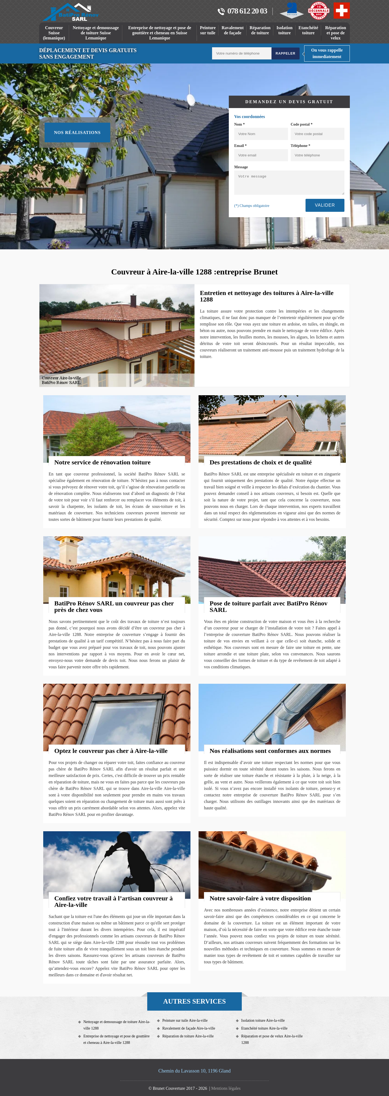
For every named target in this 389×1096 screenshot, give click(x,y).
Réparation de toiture (260, 30)
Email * (240, 146)
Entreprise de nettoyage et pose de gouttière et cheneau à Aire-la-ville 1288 (116, 1039)
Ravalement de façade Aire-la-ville (188, 1028)
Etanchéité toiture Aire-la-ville (264, 1028)
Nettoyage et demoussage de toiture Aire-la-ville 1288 (116, 1025)
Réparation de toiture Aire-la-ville (188, 1036)
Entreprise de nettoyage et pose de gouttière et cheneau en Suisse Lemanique (159, 32)
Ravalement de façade (233, 30)
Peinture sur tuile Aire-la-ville (185, 1020)
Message (241, 167)
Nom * (239, 124)
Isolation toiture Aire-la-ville (263, 1020)
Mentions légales (226, 1088)
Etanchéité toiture (308, 30)
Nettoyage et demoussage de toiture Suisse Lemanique (96, 32)
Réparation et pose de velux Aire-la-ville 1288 (272, 1039)
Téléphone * (300, 146)
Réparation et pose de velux (335, 32)
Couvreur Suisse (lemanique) (54, 32)
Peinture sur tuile (208, 30)
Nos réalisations (77, 132)
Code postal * (302, 124)
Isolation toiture (284, 30)
